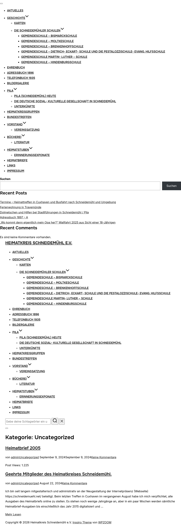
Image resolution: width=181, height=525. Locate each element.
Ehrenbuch (16, 67)
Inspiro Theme (82, 522)
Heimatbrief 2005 (22, 448)
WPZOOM (104, 522)
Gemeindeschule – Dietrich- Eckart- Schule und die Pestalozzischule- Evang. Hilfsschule (93, 51)
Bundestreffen (19, 117)
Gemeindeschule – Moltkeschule (47, 41)
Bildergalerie (18, 83)
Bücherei (16, 137)
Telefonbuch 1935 (21, 78)
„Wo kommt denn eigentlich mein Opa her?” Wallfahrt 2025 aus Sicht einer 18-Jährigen (57, 222)
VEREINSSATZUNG (27, 130)
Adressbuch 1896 (20, 73)
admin (15, 457)
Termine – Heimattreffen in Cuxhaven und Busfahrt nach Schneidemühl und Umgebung (58, 202)
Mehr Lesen (13, 514)
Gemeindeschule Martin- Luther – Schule (54, 57)
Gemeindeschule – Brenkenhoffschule (52, 46)
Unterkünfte (24, 106)
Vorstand (16, 124)
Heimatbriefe (17, 160)
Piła (12, 91)
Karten (19, 23)
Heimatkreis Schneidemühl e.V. (38, 242)
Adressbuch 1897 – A (14, 217)
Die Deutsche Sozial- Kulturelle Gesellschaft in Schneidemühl (65, 101)
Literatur (21, 142)
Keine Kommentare (103, 457)
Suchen (5, 179)
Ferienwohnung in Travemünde (20, 207)
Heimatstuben (20, 150)
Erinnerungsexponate (32, 155)
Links (11, 165)
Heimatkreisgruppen (23, 112)
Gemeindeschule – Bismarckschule (49, 36)
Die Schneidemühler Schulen (39, 30)
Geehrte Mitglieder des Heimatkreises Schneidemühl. (58, 474)
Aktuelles (15, 10)
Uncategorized (29, 457)
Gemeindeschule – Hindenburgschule (51, 62)
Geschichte (18, 18)
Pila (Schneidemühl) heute (35, 96)
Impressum (15, 171)
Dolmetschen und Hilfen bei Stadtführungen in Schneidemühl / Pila (44, 212)
